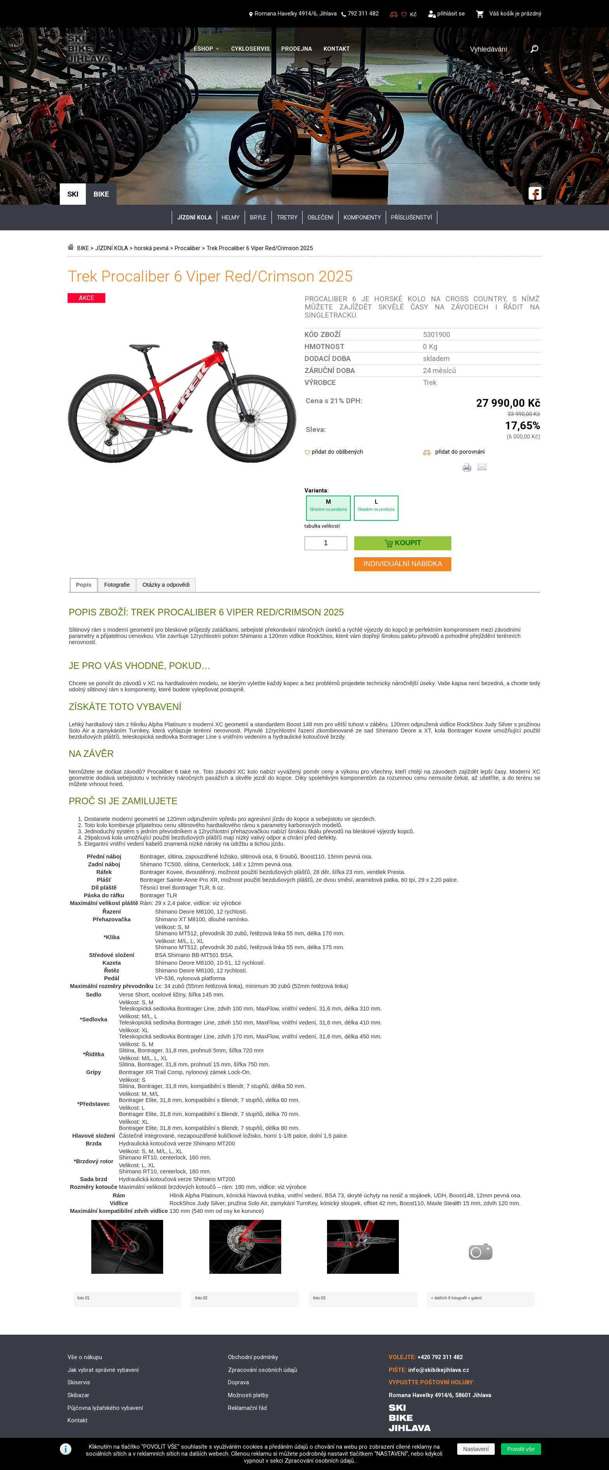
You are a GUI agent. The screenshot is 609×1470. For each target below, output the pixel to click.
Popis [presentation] (84, 585)
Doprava (238, 1382)
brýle (258, 217)
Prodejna (296, 48)
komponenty (362, 217)
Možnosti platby (248, 1395)
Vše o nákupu (85, 1357)
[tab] (83, 585)
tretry (287, 217)
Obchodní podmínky (253, 1357)
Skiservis (79, 1382)
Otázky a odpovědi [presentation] (166, 585)
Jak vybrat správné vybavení (103, 1369)
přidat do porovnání (460, 451)
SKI (72, 194)
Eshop (203, 48)
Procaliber (187, 248)
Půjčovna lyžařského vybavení (105, 1407)
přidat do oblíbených (337, 451)
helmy (231, 217)
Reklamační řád (247, 1407)
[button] (521, 1449)
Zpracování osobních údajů (262, 1369)
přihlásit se (451, 13)
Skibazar (78, 1395)
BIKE (83, 248)
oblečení (320, 217)
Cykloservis (250, 48)
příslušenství (411, 217)
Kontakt (337, 48)
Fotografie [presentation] (117, 585)
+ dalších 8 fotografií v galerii (456, 1298)
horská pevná (151, 248)
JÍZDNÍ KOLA (111, 248)
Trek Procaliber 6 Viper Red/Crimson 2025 (260, 248)
